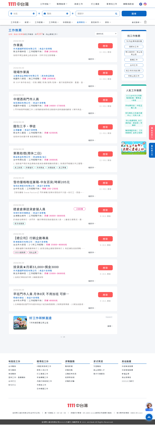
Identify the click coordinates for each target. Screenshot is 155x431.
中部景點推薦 (127, 370)
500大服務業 (20, 252)
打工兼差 (95, 3)
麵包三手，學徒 (24, 126)
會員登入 (152, 132)
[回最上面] (149, 417)
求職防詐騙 (70, 381)
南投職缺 (12, 373)
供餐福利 (29, 167)
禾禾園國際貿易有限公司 (25, 49)
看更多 (92, 59)
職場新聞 (69, 366)
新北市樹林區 (19, 51)
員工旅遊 (18, 167)
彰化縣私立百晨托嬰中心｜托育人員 (133, 114)
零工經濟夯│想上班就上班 (133, 53)
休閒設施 (51, 167)
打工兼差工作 (42, 373)
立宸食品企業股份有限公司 (26, 76)
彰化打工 (12, 385)
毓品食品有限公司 (21, 157)
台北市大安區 (19, 244)
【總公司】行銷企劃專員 (31, 238)
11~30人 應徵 (105, 52)
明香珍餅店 (18, 298)
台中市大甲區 (19, 300)
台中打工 (12, 381)
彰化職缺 (12, 370)
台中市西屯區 (19, 160)
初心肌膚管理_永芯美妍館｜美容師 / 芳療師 (133, 122)
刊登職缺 (97, 366)
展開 (110, 326)
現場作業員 (21, 72)
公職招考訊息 (70, 373)
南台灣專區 (126, 377)
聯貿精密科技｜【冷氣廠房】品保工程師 (133, 131)
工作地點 (45, 3)
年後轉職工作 (42, 377)
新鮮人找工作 (42, 370)
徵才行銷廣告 (99, 373)
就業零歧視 (70, 377)
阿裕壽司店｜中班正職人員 (133, 106)
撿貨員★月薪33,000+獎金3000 (36, 267)
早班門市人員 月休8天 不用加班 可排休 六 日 (42, 294)
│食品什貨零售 (44, 49)
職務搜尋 (62, 3)
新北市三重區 (19, 133)
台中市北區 (18, 188)
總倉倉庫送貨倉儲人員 (29, 209)
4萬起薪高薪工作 (44, 366)
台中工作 (134, 65)
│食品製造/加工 (39, 157)
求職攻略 (69, 370)
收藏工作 (152, 150)
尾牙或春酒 (19, 223)
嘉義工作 (134, 59)
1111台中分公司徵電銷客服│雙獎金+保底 (134, 97)
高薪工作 (78, 3)
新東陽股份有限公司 (22, 242)
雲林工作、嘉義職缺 (16, 377)
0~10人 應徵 (105, 216)
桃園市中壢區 (19, 106)
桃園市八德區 (19, 78)
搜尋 (134, 13)
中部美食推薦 (127, 366)
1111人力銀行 (128, 381)
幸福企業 (125, 373)
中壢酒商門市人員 (26, 99)
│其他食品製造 (46, 76)
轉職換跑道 (128, 3)
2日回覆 (79, 209)
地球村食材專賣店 (21, 213)
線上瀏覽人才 (99, 370)
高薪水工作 (134, 46)
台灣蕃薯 (17, 130)
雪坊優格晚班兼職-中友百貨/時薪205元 (41, 182)
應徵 (105, 45)
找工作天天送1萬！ (134, 70)
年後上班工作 (134, 76)
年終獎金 (40, 167)
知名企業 (33, 252)
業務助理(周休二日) (27, 153)
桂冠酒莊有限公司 (21, 103)
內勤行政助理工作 (44, 381)
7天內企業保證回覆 (134, 41)
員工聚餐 (62, 167)
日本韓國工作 (42, 388)
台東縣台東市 (19, 216)
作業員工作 (41, 385)
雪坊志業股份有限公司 (24, 186)
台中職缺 (12, 366)
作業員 (18, 45)
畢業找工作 (112, 3)
